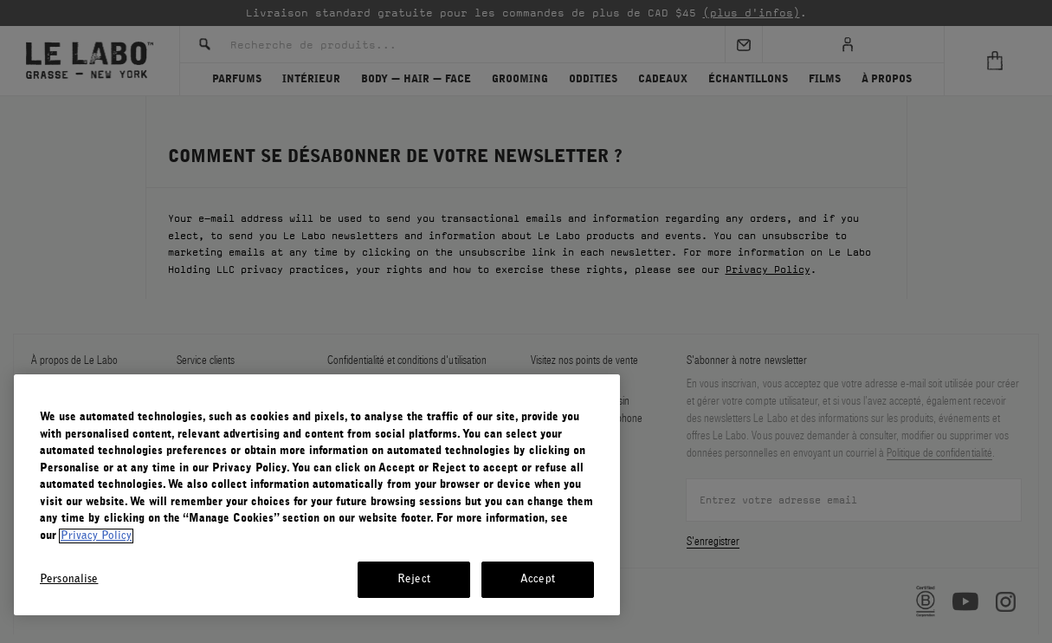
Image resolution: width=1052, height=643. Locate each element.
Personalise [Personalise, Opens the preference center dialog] (69, 579)
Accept (537, 579)
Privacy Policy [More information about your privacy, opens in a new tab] (96, 536)
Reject (413, 579)
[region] (317, 494)
